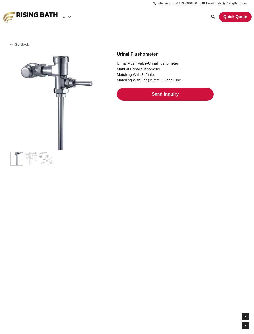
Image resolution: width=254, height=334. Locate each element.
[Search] (213, 17)
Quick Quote (235, 17)
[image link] (30, 16)
